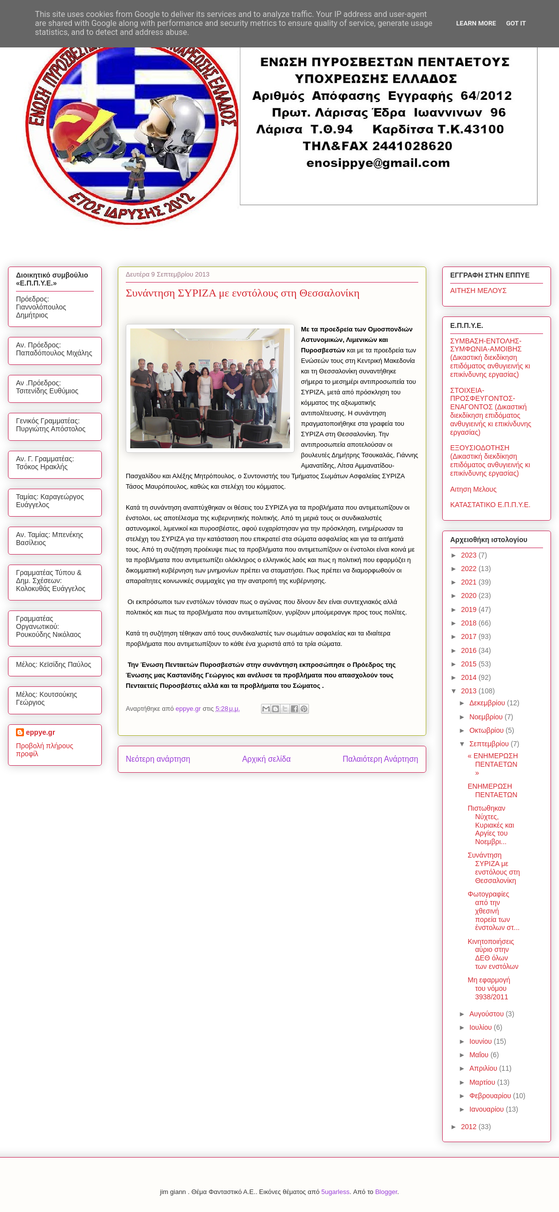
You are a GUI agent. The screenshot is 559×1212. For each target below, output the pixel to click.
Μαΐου (479, 1055)
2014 (470, 677)
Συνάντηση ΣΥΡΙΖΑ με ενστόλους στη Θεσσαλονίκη (494, 867)
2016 (470, 650)
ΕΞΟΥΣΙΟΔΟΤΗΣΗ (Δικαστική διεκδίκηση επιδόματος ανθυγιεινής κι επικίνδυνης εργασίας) (490, 460)
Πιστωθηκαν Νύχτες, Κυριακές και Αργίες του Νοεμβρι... (491, 825)
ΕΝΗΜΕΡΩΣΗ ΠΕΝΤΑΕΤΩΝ (493, 790)
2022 (470, 569)
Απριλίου (484, 1068)
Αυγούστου (487, 1014)
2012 (470, 1127)
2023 (470, 555)
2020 (470, 596)
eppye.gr (40, 732)
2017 (470, 636)
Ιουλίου (481, 1027)
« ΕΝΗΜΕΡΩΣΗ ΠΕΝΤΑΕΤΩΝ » (493, 764)
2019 (470, 609)
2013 (470, 691)
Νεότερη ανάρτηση (158, 759)
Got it (516, 23)
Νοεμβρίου (487, 717)
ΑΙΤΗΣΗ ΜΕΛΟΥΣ (478, 291)
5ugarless (335, 1192)
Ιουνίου (481, 1041)
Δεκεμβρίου (488, 703)
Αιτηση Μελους (473, 489)
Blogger (386, 1192)
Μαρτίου (483, 1082)
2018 (470, 623)
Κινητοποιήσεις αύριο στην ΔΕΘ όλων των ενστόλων (493, 953)
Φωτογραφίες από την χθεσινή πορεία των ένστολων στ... (494, 910)
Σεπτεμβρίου (490, 744)
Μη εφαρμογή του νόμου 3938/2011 (489, 988)
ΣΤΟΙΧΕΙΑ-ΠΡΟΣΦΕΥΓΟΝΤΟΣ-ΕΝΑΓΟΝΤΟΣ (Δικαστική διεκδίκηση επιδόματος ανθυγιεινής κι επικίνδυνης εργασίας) (491, 411)
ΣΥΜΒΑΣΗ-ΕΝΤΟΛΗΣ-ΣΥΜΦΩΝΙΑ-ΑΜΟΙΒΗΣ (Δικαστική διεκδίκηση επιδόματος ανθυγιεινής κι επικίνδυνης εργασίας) (490, 357)
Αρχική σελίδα (266, 759)
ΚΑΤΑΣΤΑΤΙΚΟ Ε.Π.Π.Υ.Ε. (490, 505)
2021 (470, 582)
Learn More (476, 23)
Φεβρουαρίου (491, 1096)
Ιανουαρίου (487, 1109)
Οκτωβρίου (487, 730)
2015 (470, 664)
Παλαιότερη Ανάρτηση (380, 759)
